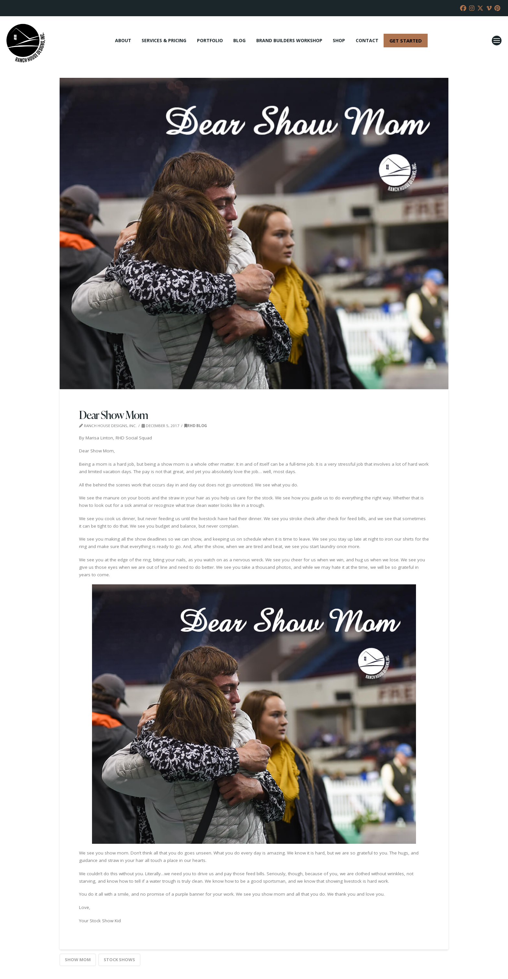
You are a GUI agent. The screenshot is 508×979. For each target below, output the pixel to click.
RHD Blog (195, 425)
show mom (78, 959)
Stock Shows (119, 959)
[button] (497, 40)
